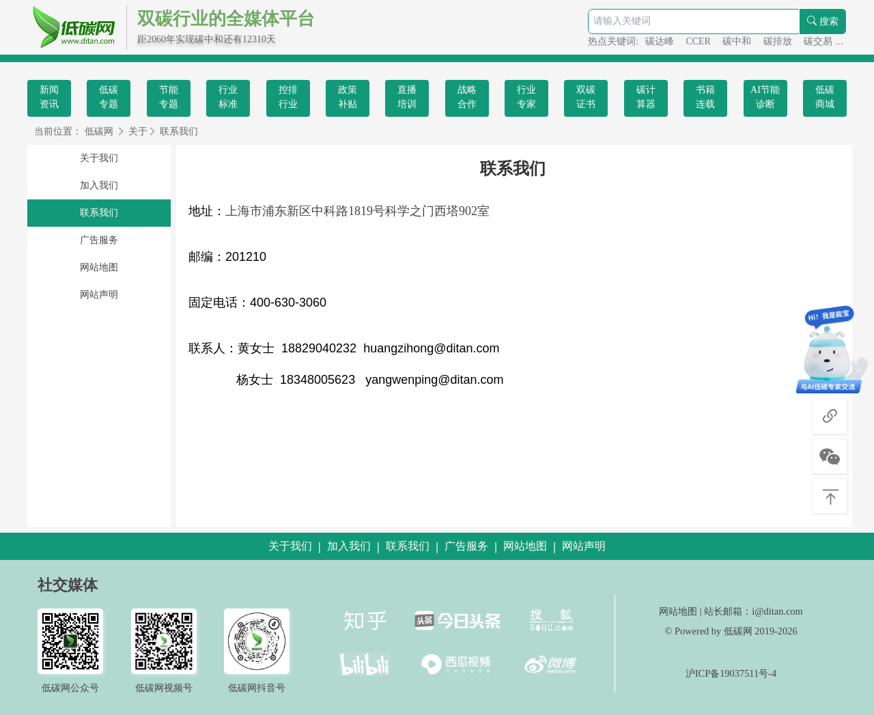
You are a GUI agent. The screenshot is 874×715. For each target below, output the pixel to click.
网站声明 (99, 295)
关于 (137, 131)
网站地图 (99, 267)
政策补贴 (347, 97)
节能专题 (168, 97)
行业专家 (526, 97)
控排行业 (288, 97)
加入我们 (99, 185)
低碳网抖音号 (256, 687)
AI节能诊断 (765, 97)
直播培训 (407, 97)
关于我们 (99, 158)
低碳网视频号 (164, 687)
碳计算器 (646, 97)
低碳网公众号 (70, 687)
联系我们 (179, 131)
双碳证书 (585, 97)
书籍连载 (705, 97)
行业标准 (228, 97)
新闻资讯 (49, 97)
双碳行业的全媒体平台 (226, 19)
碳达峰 (661, 41)
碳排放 (779, 41)
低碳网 (99, 131)
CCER (699, 41)
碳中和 (738, 41)
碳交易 (819, 41)
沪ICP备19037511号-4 (731, 673)
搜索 (822, 21)
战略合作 (467, 97)
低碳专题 (108, 97)
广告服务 (99, 240)
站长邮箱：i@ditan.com (753, 611)
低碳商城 (824, 97)
